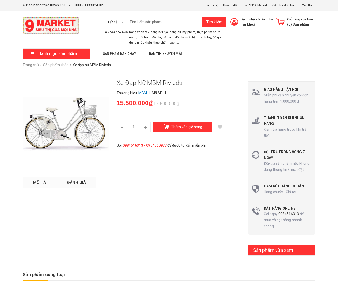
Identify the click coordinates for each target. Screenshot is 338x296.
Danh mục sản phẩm (57, 53)
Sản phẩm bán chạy (119, 54)
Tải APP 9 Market (255, 5)
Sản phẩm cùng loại (44, 274)
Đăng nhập (249, 19)
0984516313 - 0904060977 (145, 145)
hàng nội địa (159, 32)
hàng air (175, 32)
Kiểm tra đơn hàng (284, 5)
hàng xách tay (139, 32)
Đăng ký (267, 19)
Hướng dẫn (231, 5)
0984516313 (288, 214)
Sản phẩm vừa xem (273, 250)
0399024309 (94, 5)
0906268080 (70, 5)
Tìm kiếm (214, 22)
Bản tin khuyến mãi (165, 54)
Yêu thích (308, 5)
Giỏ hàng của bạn (300, 19)
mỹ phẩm (188, 32)
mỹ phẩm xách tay (198, 37)
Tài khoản (249, 24)
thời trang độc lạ (149, 37)
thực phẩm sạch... (166, 42)
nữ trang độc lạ (173, 37)
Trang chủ (211, 5)
